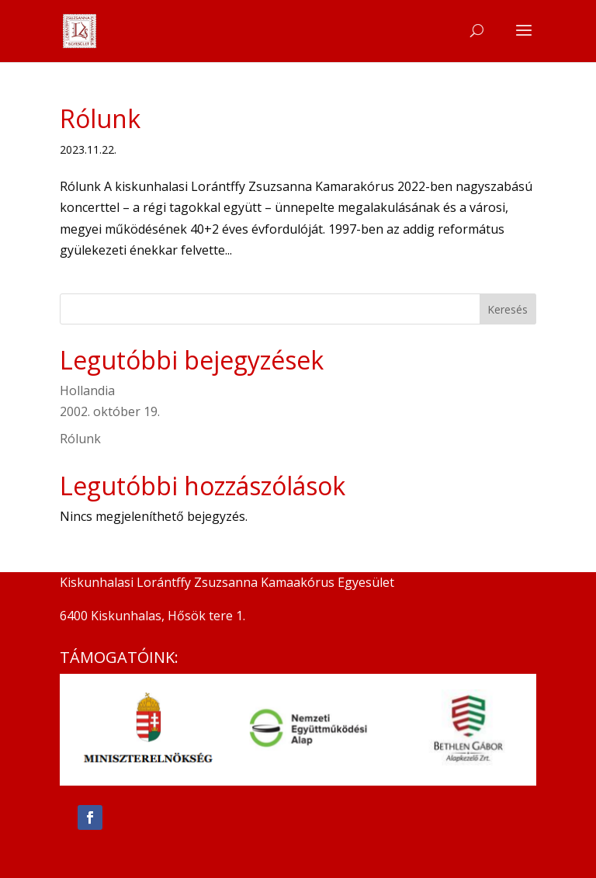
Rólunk (100, 118)
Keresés (507, 309)
